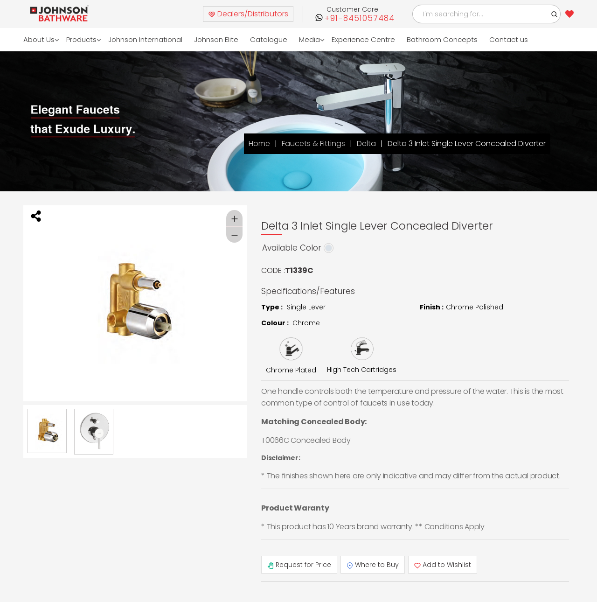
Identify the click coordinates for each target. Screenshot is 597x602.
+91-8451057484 (360, 18)
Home (259, 143)
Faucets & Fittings (313, 143)
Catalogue (268, 39)
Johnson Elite (216, 39)
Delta (366, 143)
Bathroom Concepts (442, 39)
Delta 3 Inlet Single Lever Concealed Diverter (467, 143)
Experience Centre (363, 39)
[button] (554, 14)
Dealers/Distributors (248, 13)
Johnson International (145, 39)
